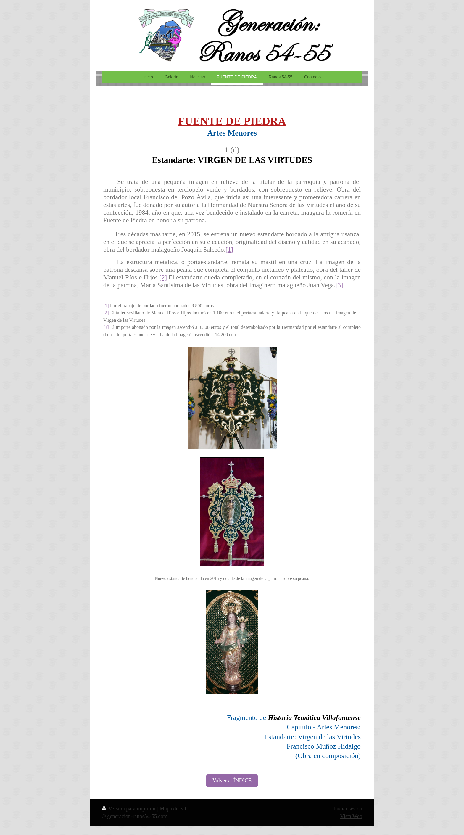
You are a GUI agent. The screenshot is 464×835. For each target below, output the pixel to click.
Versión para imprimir (129, 809)
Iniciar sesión (348, 809)
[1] (229, 249)
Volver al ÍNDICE (232, 780)
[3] (339, 285)
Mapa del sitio (175, 809)
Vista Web (351, 816)
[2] (163, 277)
